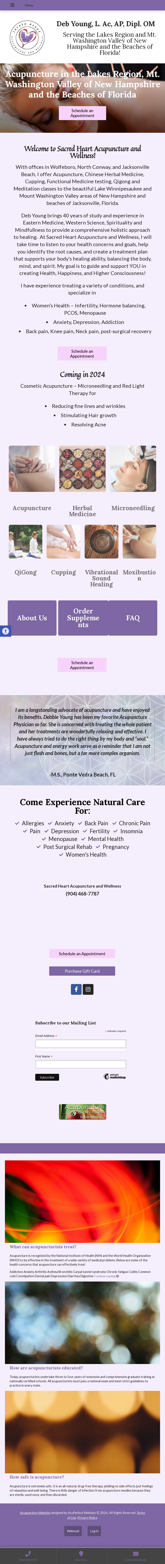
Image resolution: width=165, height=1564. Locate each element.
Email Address (46, 1036)
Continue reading (106, 1276)
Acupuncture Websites (35, 1513)
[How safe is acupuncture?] (82, 1432)
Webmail (73, 1531)
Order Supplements (83, 618)
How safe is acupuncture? (37, 1477)
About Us (32, 617)
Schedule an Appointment (82, 113)
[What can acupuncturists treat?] (82, 1201)
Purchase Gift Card (82, 971)
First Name (44, 1056)
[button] (5, 631)
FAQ (133, 617)
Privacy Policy (87, 1517)
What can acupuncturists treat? (43, 1246)
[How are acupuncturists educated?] (82, 1323)
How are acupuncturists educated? (46, 1367)
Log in (94, 1531)
